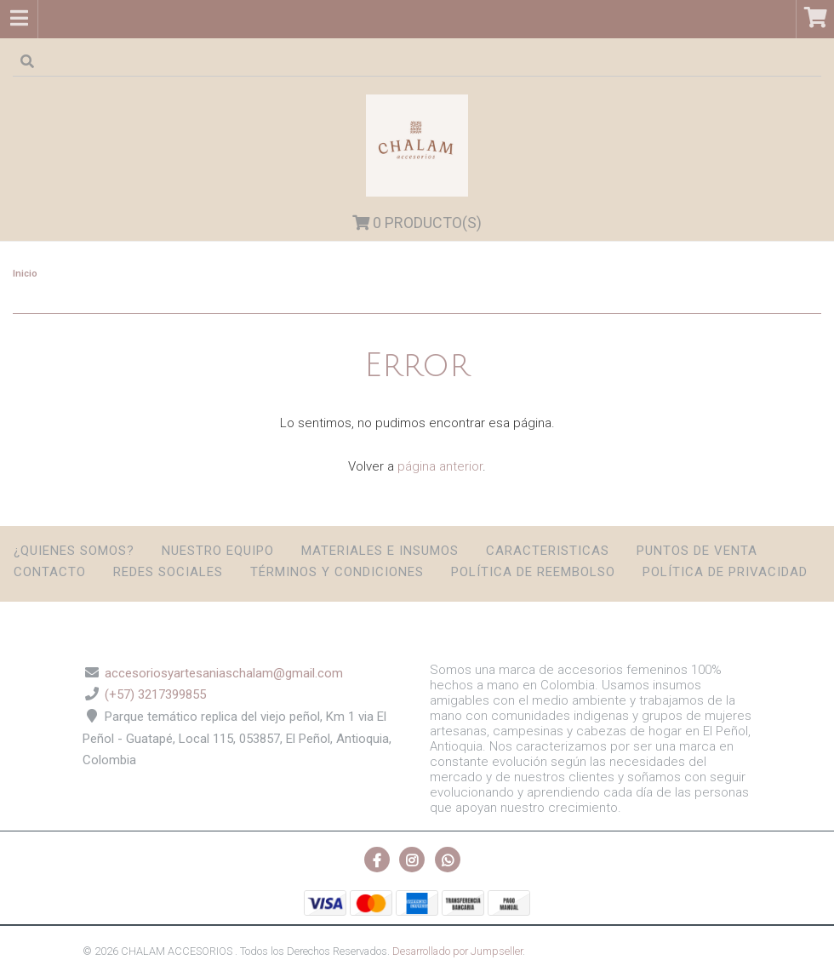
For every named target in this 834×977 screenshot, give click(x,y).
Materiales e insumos (380, 550)
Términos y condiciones (337, 572)
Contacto (50, 572)
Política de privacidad (725, 572)
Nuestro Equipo (218, 550)
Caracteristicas (547, 550)
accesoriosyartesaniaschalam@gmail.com (224, 673)
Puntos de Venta (697, 550)
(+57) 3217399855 (155, 694)
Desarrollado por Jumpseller (457, 951)
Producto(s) (417, 222)
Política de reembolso (533, 572)
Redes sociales (168, 572)
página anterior (440, 466)
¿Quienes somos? (74, 550)
